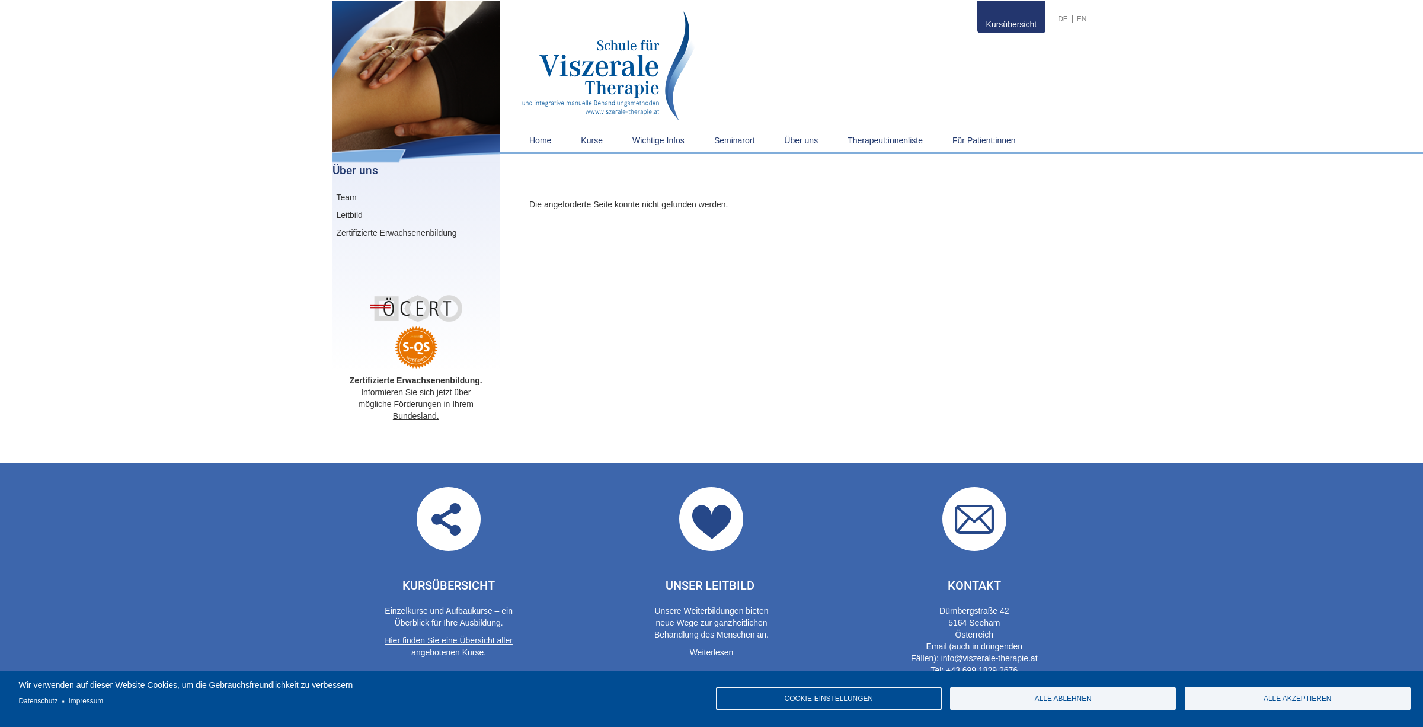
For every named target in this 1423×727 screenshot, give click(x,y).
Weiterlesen (712, 652)
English (1082, 19)
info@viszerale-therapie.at (989, 658)
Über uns (801, 140)
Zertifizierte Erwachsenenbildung (397, 233)
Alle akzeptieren (1297, 698)
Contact (974, 519)
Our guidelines (711, 519)
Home (540, 140)
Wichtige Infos (658, 140)
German (1063, 19)
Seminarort (734, 140)
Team (347, 197)
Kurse (592, 140)
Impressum (85, 701)
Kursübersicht (1011, 24)
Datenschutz (38, 701)
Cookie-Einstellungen (829, 698)
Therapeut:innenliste (885, 140)
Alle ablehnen (1063, 698)
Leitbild (350, 215)
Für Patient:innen (984, 140)
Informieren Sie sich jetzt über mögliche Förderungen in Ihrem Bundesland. (416, 404)
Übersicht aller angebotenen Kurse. (449, 519)
